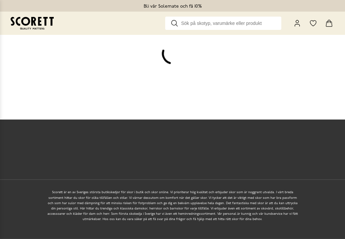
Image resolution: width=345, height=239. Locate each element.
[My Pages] (297, 23)
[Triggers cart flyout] (329, 23)
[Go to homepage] (32, 23)
